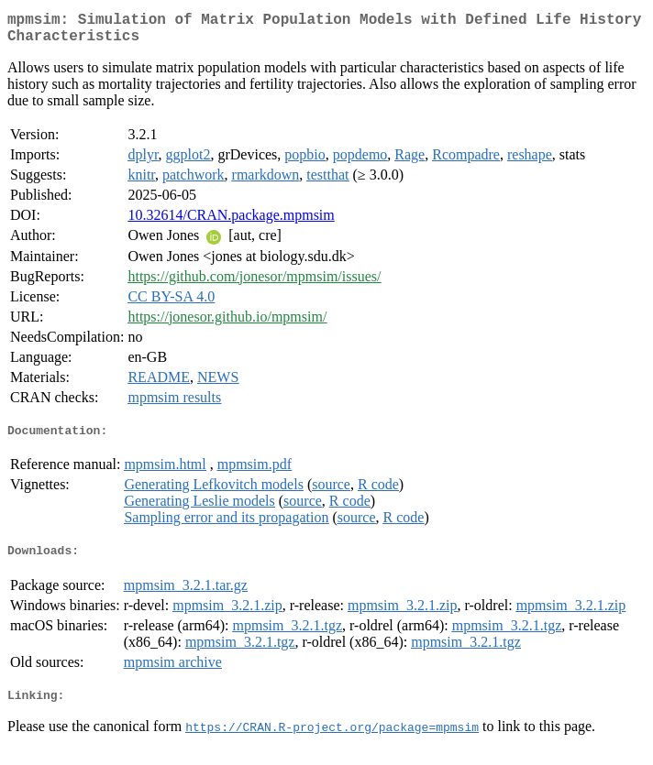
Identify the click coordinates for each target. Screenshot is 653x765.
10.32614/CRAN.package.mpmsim (230, 222)
